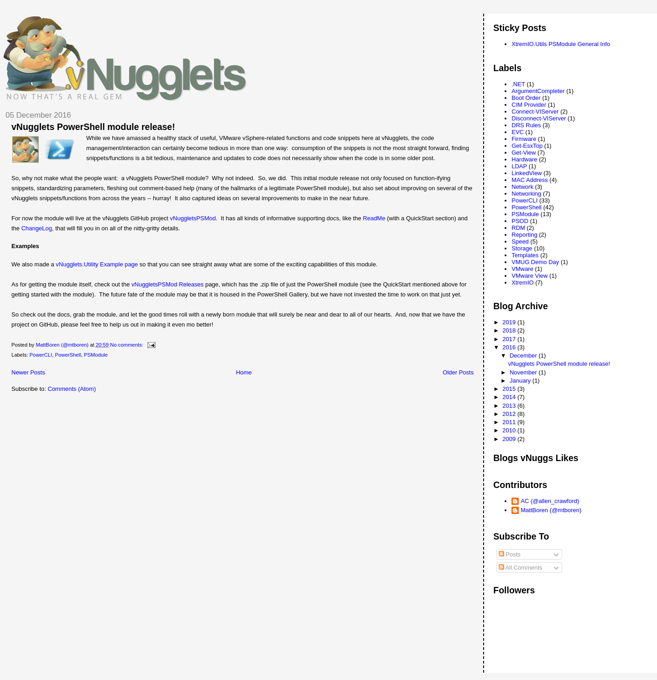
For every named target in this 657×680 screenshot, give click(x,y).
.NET (518, 84)
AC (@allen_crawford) (550, 501)
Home (244, 372)
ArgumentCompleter (537, 91)
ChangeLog (36, 228)
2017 (509, 339)
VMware (522, 268)
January (521, 380)
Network (522, 186)
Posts (510, 554)
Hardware (524, 159)
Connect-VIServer (534, 111)
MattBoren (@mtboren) (551, 510)
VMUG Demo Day (535, 262)
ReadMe (374, 218)
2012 (509, 413)
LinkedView (526, 173)
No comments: (127, 345)
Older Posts (458, 372)
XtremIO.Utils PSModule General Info (560, 44)
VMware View (529, 275)
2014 (509, 397)
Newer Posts (28, 372)
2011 (509, 422)
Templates (524, 255)
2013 (509, 405)
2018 (509, 330)
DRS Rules (526, 125)
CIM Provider (528, 104)
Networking (526, 193)
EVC (517, 132)
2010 (509, 430)
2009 (509, 439)
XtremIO (522, 282)
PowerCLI (41, 355)
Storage (521, 248)
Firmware (523, 138)
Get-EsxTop (526, 145)
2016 (509, 347)
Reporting (524, 234)
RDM (518, 227)
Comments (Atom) (72, 388)
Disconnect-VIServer (538, 118)
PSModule (96, 355)
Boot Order (526, 97)
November (524, 372)
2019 (509, 322)
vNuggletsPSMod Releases (167, 284)
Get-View (523, 152)
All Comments (520, 567)
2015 (509, 388)
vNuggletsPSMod (193, 218)
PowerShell (68, 355)
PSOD (519, 221)
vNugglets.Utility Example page (97, 264)
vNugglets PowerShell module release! (93, 127)
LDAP (519, 166)
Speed (520, 241)
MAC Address (529, 179)
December (524, 355)
